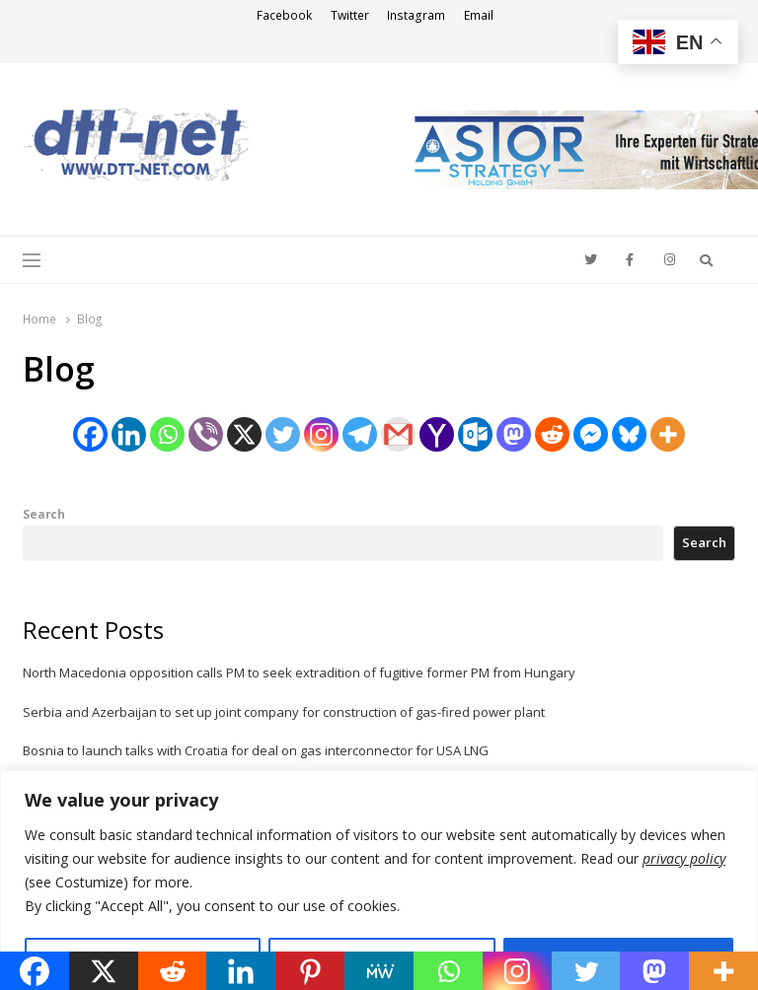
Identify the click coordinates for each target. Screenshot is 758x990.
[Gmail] (398, 434)
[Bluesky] (629, 434)
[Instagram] (321, 434)
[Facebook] (90, 434)
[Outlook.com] (475, 434)
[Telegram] (359, 434)
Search (44, 514)
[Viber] (206, 434)
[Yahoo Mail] (436, 434)
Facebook (284, 15)
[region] (379, 880)
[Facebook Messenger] (590, 434)
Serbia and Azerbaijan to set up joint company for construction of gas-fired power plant (284, 712)
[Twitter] (282, 434)
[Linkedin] (129, 434)
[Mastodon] (513, 434)
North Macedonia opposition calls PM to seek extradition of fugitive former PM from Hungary (299, 672)
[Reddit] (552, 434)
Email (478, 15)
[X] (244, 434)
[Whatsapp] (167, 434)
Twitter (350, 15)
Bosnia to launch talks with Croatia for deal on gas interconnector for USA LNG (256, 750)
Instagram (416, 15)
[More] (667, 434)
